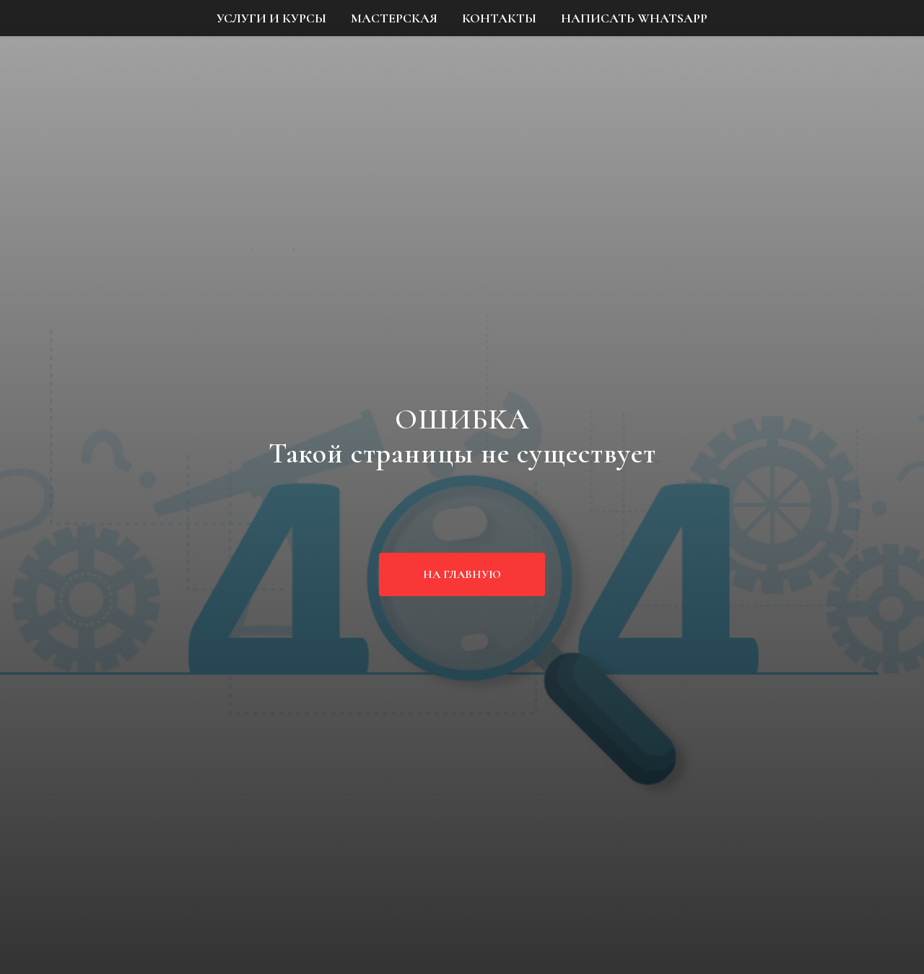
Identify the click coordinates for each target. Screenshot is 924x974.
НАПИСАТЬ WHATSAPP (634, 18)
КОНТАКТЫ (499, 18)
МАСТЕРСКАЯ (394, 18)
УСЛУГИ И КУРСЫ (271, 18)
